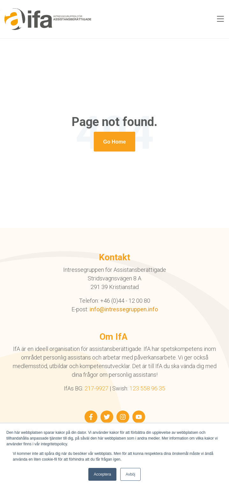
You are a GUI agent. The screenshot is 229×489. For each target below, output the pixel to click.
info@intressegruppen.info (124, 309)
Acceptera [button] (102, 474)
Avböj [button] (130, 474)
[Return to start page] (114, 142)
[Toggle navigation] (220, 19)
